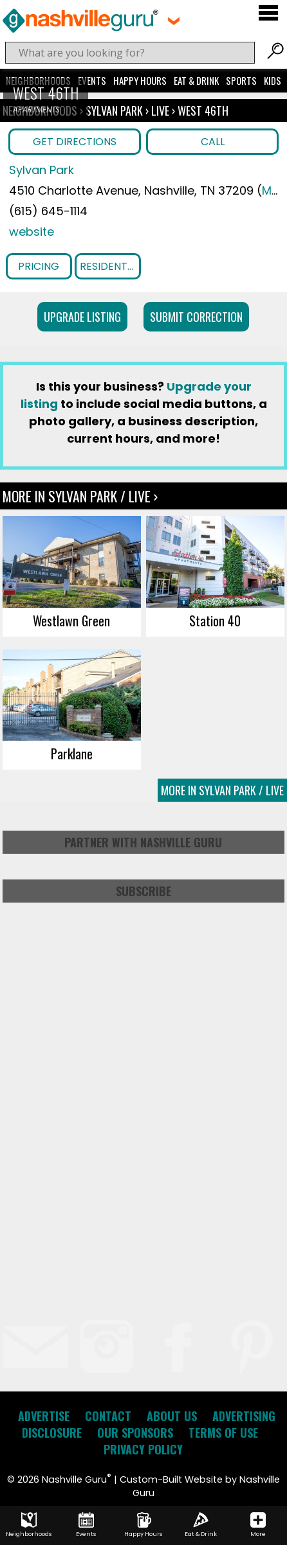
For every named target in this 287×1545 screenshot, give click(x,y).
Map (274, 190)
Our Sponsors (135, 1432)
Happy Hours (140, 80)
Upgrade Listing (82, 316)
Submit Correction (196, 316)
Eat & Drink (196, 80)
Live (160, 110)
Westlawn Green (71, 620)
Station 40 (215, 620)
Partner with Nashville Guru (143, 842)
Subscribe (143, 891)
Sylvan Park (115, 110)
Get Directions (74, 141)
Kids (272, 80)
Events (92, 80)
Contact (108, 1416)
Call (213, 141)
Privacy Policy (143, 1449)
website (31, 232)
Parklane (72, 753)
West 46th (203, 110)
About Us (172, 1416)
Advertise (43, 1416)
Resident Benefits (110, 266)
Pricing (38, 266)
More (258, 1525)
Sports (241, 80)
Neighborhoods (28, 1525)
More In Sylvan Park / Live (222, 790)
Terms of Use (223, 1432)
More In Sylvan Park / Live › (80, 496)
